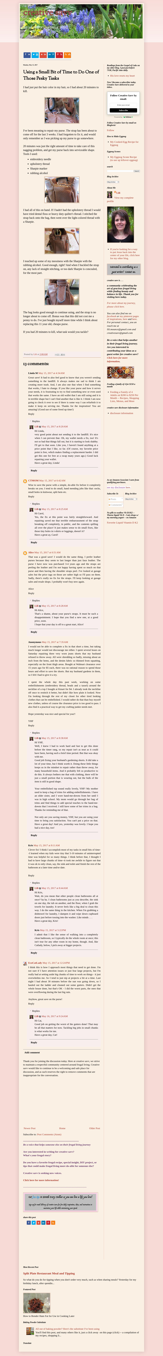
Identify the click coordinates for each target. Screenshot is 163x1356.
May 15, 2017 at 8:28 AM (55, 605)
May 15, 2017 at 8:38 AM (55, 738)
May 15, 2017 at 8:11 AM (47, 845)
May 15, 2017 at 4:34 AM (51, 373)
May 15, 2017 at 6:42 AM (52, 480)
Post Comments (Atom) (49, 1134)
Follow (110, 130)
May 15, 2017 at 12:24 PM (56, 962)
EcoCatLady (35, 962)
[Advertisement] (61, 43)
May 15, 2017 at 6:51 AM (47, 552)
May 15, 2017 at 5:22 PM (53, 930)
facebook (111, 316)
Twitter (35, 55)
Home (62, 1128)
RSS (67, 55)
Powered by (123, 117)
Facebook (27, 55)
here (134, 319)
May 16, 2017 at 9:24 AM (55, 1016)
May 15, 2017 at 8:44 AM (55, 888)
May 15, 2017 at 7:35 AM (55, 642)
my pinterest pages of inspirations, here (123, 317)
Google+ (43, 55)
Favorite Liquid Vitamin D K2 (122, 522)
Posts (112, 499)
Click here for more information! (41, 1180)
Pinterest (59, 55)
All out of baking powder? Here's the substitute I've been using (68, 1328)
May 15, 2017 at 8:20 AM (55, 426)
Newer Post (29, 1128)
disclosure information (121, 413)
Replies (36, 421)
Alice (31, 552)
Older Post (94, 1128)
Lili (36, 426)
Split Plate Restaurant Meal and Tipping (49, 1273)
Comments (115, 504)
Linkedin (51, 55)
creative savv (47, 13)
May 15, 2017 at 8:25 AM (55, 509)
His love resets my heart (122, 75)
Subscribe (123, 110)
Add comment (32, 1052)
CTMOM (33, 480)
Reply (31, 414)
